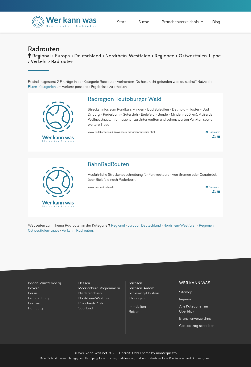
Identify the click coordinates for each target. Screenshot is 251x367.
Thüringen (137, 298)
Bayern (33, 288)
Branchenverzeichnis (195, 318)
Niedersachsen (90, 293)
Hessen (84, 283)
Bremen (34, 303)
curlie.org (111, 358)
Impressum (187, 299)
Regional (118, 225)
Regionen (206, 225)
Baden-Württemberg (44, 283)
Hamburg (35, 308)
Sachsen (135, 283)
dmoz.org (129, 358)
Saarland (85, 308)
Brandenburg (38, 298)
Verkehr (68, 230)
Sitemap (185, 292)
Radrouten (212, 132)
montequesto (166, 353)
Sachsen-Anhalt (141, 288)
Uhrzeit (124, 353)
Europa (133, 225)
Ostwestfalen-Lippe (43, 230)
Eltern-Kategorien (42, 86)
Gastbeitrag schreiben (196, 325)
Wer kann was (178, 358)
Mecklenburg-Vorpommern (99, 288)
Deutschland (151, 225)
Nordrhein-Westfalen (179, 225)
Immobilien (137, 306)
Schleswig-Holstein (144, 293)
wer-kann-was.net (92, 353)
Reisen (134, 311)
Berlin (32, 293)
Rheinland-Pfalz (90, 303)
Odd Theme (141, 353)
